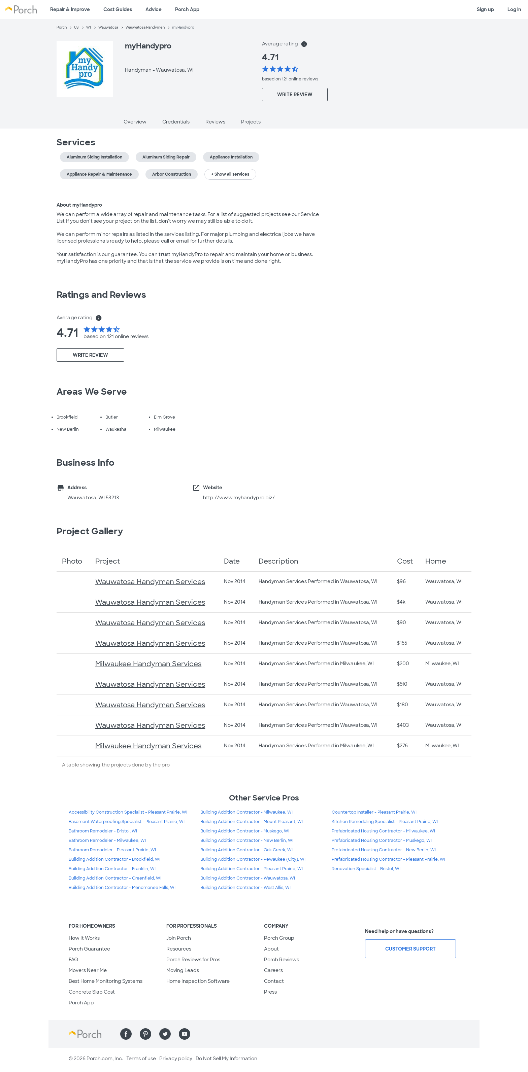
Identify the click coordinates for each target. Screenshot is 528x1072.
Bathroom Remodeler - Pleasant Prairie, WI (112, 850)
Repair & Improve (70, 9)
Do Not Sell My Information (226, 1059)
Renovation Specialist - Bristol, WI (366, 868)
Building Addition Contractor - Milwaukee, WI (246, 812)
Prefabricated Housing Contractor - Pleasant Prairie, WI (388, 859)
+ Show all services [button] (230, 174)
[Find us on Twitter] (165, 1034)
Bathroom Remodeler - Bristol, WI (103, 831)
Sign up (485, 9)
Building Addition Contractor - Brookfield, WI (114, 859)
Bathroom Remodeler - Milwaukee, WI (107, 840)
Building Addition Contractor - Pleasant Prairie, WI (251, 868)
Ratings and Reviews (101, 294)
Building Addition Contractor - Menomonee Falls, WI (122, 887)
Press (270, 992)
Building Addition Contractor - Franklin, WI (112, 868)
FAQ (73, 960)
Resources (178, 949)
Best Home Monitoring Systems (105, 981)
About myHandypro (79, 205)
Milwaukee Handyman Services (148, 663)
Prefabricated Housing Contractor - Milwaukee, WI (383, 831)
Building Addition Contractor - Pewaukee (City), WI (252, 859)
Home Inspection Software (198, 981)
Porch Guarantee (89, 949)
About (271, 949)
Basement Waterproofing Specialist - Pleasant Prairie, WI (127, 821)
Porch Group (279, 938)
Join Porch (178, 938)
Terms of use (141, 1059)
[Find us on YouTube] (184, 1034)
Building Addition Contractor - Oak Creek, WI (246, 850)
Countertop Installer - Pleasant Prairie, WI (374, 812)
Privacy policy (175, 1059)
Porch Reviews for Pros (193, 960)
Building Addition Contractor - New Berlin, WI (246, 840)
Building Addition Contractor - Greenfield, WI (115, 878)
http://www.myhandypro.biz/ (239, 498)
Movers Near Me (88, 970)
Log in (514, 9)
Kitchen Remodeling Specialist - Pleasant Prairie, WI (385, 821)
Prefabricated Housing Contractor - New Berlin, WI (384, 850)
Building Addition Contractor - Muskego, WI (244, 831)
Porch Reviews (281, 960)
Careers (273, 970)
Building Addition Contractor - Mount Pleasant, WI (251, 821)
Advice (153, 9)
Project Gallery (90, 531)
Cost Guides (117, 9)
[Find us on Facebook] (126, 1034)
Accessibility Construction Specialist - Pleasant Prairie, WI (128, 812)
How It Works (84, 938)
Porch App (187, 9)
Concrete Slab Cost (92, 992)
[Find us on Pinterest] (145, 1034)
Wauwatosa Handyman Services (150, 581)
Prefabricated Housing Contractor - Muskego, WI (382, 840)
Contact (274, 981)
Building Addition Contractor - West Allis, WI (245, 887)
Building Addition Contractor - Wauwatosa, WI (247, 878)
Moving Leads (182, 970)
